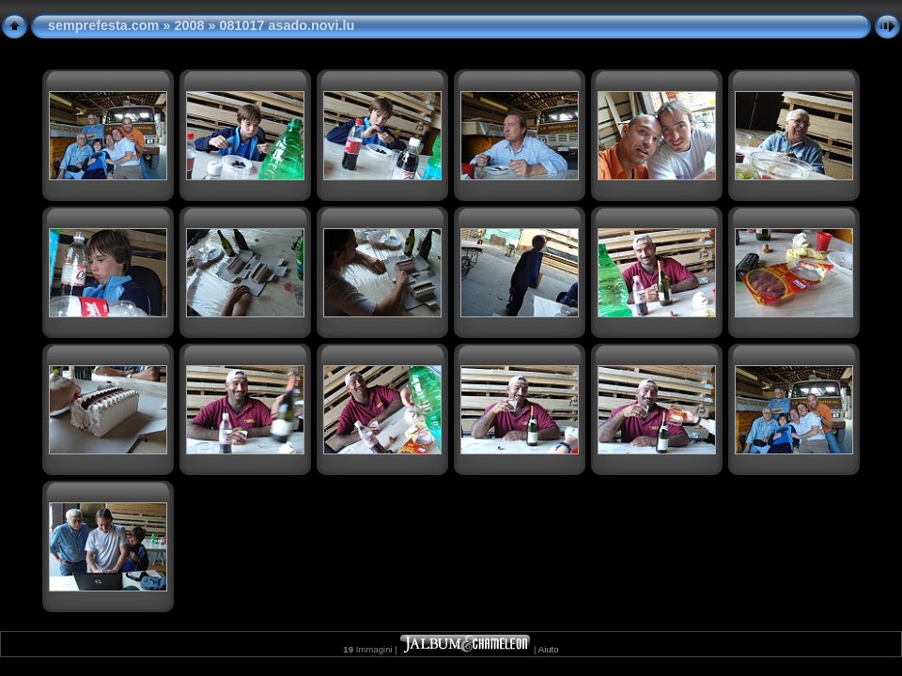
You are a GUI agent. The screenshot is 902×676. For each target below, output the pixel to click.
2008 (189, 25)
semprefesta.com (103, 25)
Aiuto (548, 649)
